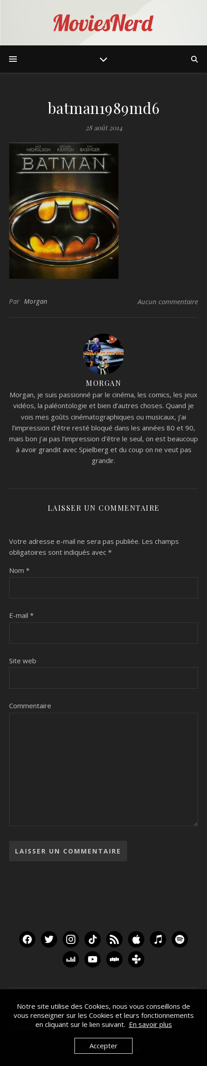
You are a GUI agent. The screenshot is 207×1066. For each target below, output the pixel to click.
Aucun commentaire (168, 301)
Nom (19, 570)
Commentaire (30, 705)
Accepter (103, 1045)
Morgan (36, 301)
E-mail (21, 615)
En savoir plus (150, 1024)
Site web (22, 660)
